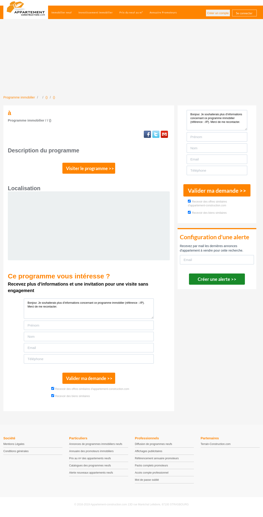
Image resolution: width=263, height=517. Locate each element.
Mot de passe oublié (147, 482)
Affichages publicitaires (148, 453)
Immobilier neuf (61, 12)
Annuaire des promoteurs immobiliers (91, 453)
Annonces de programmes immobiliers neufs (95, 446)
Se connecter (244, 13)
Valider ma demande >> (89, 380)
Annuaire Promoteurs (163, 12)
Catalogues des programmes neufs (90, 468)
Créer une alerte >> (217, 279)
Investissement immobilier (95, 12)
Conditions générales (16, 453)
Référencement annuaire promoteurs (157, 460)
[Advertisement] (131, 61)
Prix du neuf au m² (131, 12)
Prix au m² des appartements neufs (90, 460)
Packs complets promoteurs (151, 468)
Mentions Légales (13, 446)
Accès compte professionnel (151, 475)
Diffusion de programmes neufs (153, 446)
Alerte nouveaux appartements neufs (91, 475)
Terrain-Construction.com (216, 446)
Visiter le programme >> (89, 169)
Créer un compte (218, 13)
